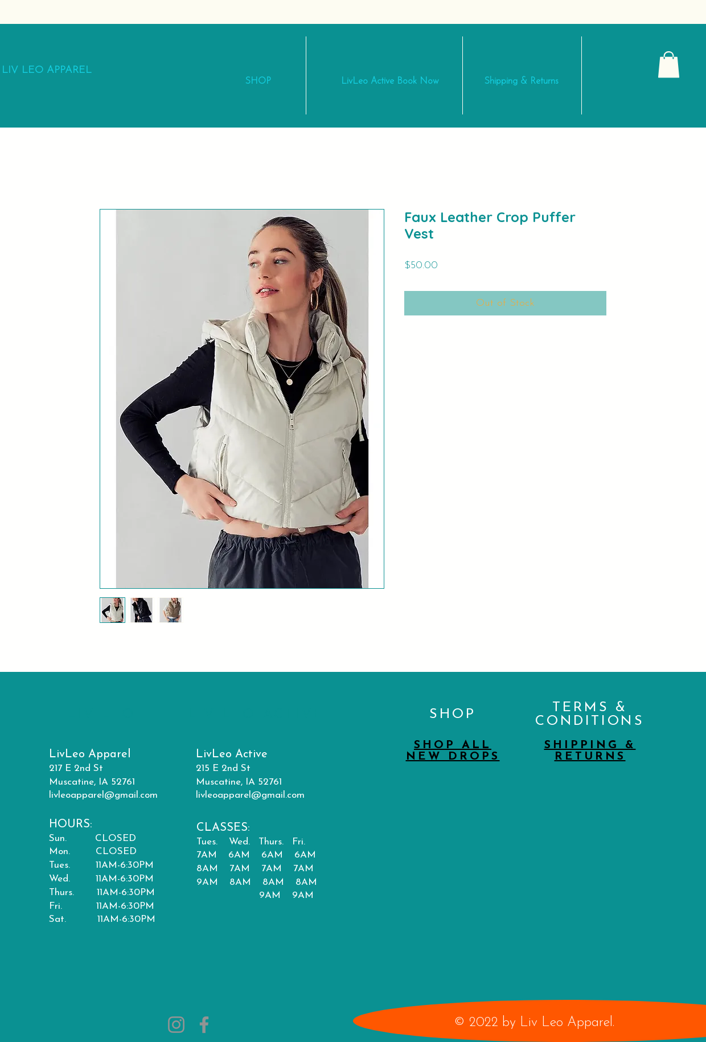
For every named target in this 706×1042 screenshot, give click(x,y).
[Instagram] (176, 1025)
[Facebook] (204, 1025)
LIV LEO (24, 70)
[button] (669, 64)
